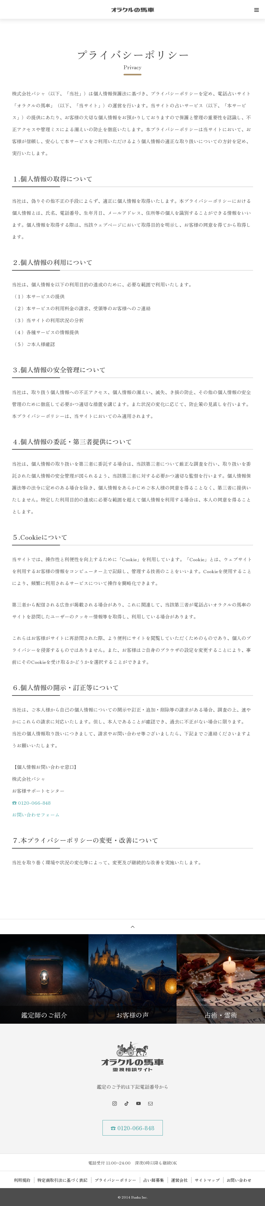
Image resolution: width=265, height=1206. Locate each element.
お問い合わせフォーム (36, 814)
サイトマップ (207, 1180)
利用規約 (22, 1180)
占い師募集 (153, 1180)
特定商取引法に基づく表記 (62, 1180)
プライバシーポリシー (115, 1180)
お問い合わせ (239, 1180)
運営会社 (179, 1180)
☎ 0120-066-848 (31, 802)
